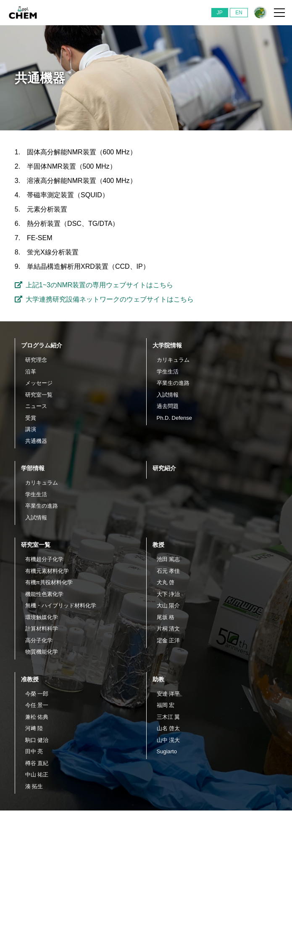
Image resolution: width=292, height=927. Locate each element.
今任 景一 (37, 705)
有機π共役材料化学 (49, 582)
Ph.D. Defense (174, 418)
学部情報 (33, 468)
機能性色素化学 (44, 594)
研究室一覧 (39, 395)
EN (238, 13)
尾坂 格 (166, 617)
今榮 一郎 (37, 694)
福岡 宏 (166, 705)
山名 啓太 (168, 728)
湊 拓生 (34, 786)
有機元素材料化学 (47, 571)
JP (220, 13)
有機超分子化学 (44, 559)
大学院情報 (167, 345)
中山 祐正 (37, 774)
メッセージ (39, 383)
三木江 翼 (168, 717)
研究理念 (36, 360)
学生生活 (168, 371)
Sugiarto (167, 751)
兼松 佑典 (37, 717)
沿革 (30, 371)
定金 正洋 (168, 640)
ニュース (36, 406)
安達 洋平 (168, 694)
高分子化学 (39, 640)
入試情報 (168, 395)
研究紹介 (164, 468)
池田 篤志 (168, 559)
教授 (158, 544)
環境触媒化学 (41, 617)
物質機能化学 (41, 652)
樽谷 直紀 (37, 763)
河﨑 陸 (34, 728)
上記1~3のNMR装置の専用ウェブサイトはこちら (94, 285)
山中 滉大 (168, 740)
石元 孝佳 (168, 571)
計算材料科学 (41, 628)
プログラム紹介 (41, 345)
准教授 (30, 679)
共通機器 (36, 441)
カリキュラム (173, 360)
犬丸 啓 (166, 582)
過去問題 (168, 406)
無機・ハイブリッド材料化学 (60, 605)
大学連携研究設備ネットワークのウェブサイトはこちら (104, 299)
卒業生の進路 (173, 383)
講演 (30, 429)
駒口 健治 (37, 740)
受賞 (30, 418)
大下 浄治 (168, 594)
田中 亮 (34, 751)
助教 (158, 679)
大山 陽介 (168, 605)
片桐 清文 (168, 628)
